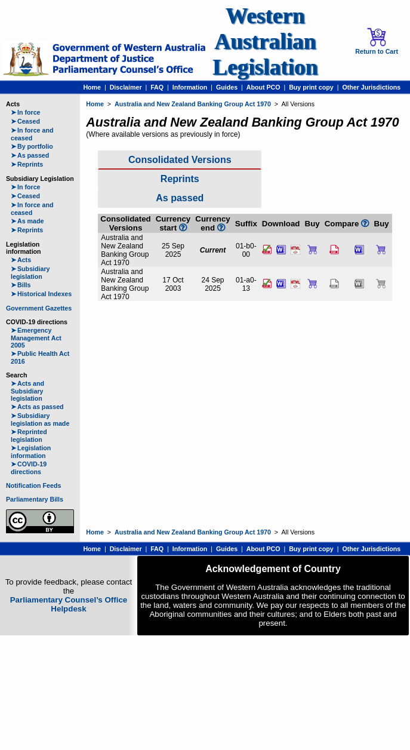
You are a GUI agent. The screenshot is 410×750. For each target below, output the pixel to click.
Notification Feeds (33, 485)
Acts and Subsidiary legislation (27, 391)
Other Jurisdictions (371, 87)
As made (27, 221)
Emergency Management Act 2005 (36, 338)
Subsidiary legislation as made (40, 419)
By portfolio (32, 146)
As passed (30, 155)
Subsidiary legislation (30, 272)
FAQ (157, 87)
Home (92, 87)
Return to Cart (376, 41)
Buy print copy (311, 87)
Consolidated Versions (179, 160)
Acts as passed (37, 406)
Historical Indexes (41, 293)
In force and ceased (32, 134)
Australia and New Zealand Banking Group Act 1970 (193, 103)
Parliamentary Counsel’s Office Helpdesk (69, 604)
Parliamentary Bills (34, 499)
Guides (227, 87)
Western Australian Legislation (264, 41)
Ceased (25, 121)
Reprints (27, 164)
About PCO (263, 87)
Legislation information (31, 451)
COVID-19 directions (29, 467)
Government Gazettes (39, 308)
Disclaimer (126, 87)
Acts (21, 259)
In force (26, 112)
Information (190, 87)
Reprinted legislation (29, 435)
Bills (21, 284)
